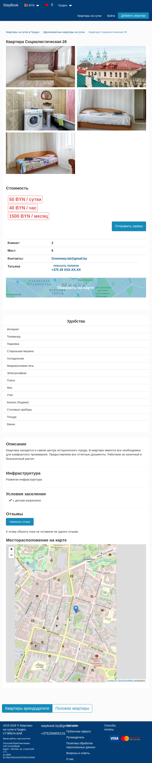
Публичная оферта (78, 731)
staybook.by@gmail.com (59, 726)
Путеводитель (75, 737)
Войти (111, 15)
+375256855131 (53, 733)
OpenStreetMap (125, 680)
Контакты (72, 725)
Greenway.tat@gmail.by (69, 258)
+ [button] (11, 550)
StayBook (10, 5)
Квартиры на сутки (89, 15)
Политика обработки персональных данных (80, 745)
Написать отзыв (20, 521)
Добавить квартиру (133, 15)
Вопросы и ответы (78, 753)
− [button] (11, 555)
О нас (70, 759)
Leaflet (110, 680)
